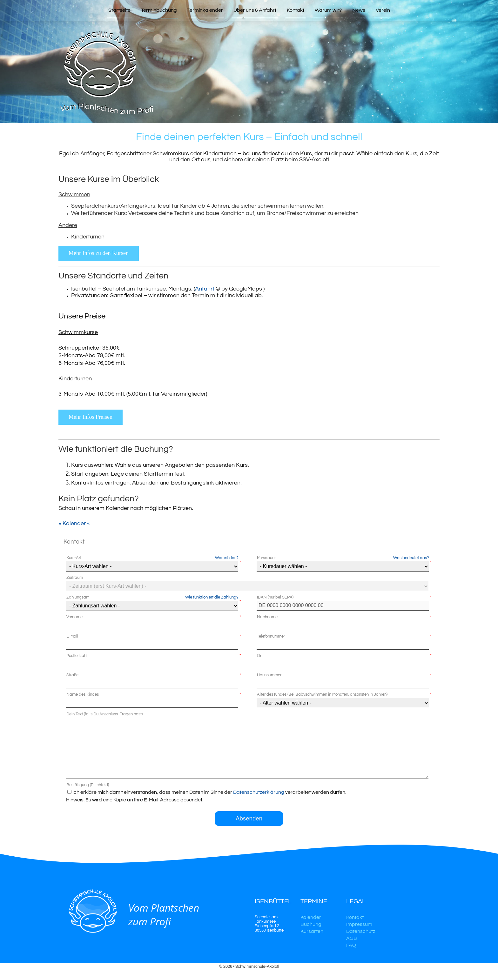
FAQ (351, 945)
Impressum (359, 924)
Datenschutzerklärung (258, 792)
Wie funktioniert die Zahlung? (212, 597)
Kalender (310, 917)
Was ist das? (227, 558)
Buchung (310, 924)
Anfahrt (204, 289)
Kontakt (355, 917)
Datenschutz (360, 931)
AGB (351, 938)
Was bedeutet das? (411, 558)
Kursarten (311, 931)
